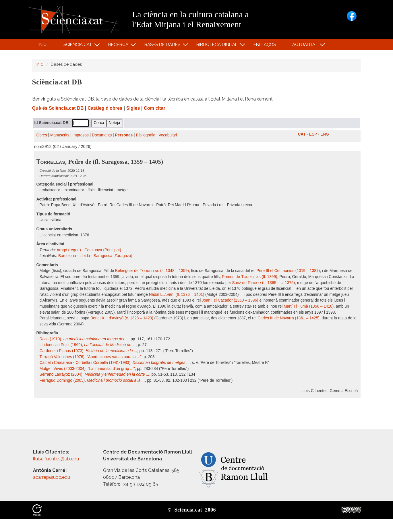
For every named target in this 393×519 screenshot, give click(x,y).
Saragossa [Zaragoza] (113, 256)
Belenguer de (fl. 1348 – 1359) (152, 271)
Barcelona (67, 256)
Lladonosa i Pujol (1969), (88, 345)
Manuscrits (59, 135)
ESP (313, 134)
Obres (41, 135)
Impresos (80, 135)
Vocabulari (167, 135)
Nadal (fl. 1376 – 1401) (176, 294)
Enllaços (264, 44)
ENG (324, 134)
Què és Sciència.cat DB (58, 108)
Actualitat (306, 45)
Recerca (119, 45)
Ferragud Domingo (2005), (92, 380)
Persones (124, 135)
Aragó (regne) (69, 250)
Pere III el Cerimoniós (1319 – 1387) (288, 271)
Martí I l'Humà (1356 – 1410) (309, 306)
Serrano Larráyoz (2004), (94, 374)
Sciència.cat (78, 45)
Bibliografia (145, 135)
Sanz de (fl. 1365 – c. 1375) (263, 283)
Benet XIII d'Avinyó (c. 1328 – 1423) (121, 318)
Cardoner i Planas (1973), (88, 351)
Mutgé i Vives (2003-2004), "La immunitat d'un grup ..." (87, 368)
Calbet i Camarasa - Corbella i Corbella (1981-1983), (115, 362)
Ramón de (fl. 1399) (249, 277)
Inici (42, 44)
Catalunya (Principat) (102, 250)
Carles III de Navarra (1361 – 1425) (289, 318)
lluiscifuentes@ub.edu (56, 459)
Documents (102, 135)
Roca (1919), (84, 339)
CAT (301, 134)
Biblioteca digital (218, 45)
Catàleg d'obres (105, 108)
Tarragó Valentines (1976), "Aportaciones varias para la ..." (91, 357)
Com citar (154, 108)
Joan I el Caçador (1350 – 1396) (230, 300)
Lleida (85, 256)
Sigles (133, 108)
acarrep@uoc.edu (51, 477)
